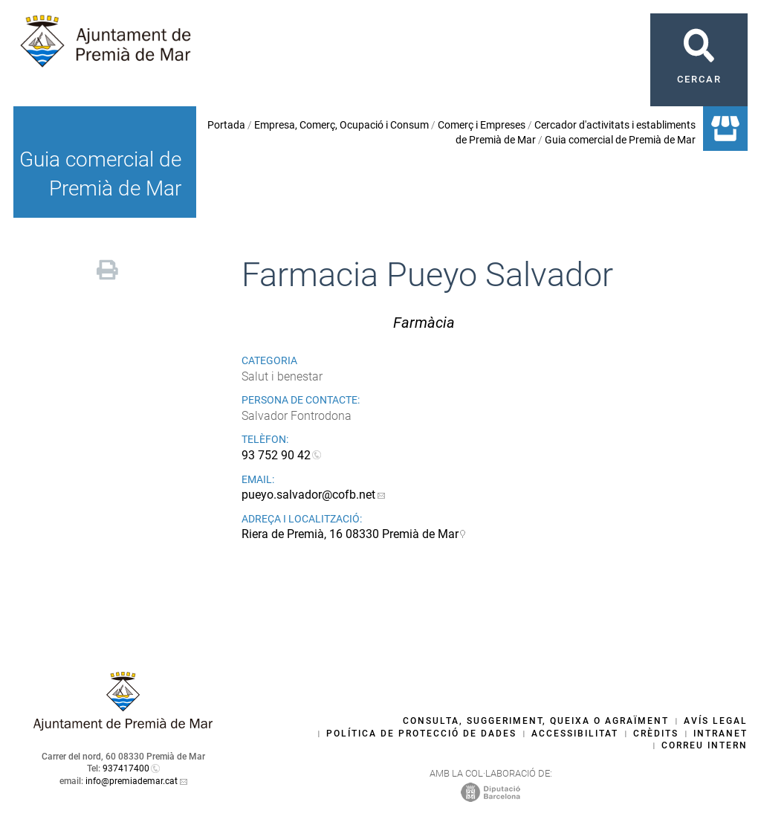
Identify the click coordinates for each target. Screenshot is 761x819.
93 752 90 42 (276, 455)
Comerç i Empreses (481, 125)
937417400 (126, 768)
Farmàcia (424, 322)
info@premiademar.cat (131, 781)
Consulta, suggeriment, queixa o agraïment (536, 721)
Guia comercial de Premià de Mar (620, 140)
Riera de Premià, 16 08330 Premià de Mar (350, 534)
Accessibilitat (574, 733)
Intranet (720, 733)
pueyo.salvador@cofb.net (308, 495)
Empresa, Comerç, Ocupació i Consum (341, 125)
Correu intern (704, 745)
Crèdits (656, 733)
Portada (226, 125)
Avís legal (716, 721)
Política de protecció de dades (421, 733)
